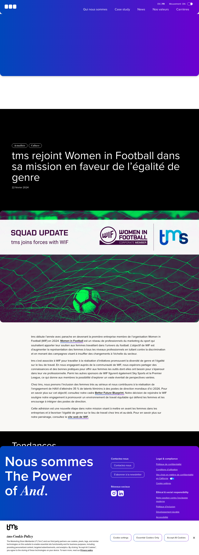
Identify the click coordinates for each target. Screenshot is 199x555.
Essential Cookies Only (148, 537)
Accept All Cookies (176, 537)
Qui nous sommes (95, 9)
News (141, 9)
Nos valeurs (161, 9)
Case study (122, 9)
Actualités (19, 145)
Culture (35, 145)
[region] (99, 538)
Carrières (182, 9)
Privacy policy (86, 550)
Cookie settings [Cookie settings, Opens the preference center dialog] (120, 537)
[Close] (194, 537)
